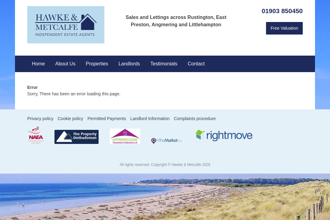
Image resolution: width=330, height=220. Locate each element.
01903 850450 (282, 10)
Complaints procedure (195, 118)
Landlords (129, 63)
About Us (65, 63)
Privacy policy (40, 118)
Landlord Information (150, 118)
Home (38, 63)
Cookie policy (70, 118)
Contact (196, 63)
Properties (97, 63)
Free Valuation (284, 28)
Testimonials (163, 63)
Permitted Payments (107, 118)
